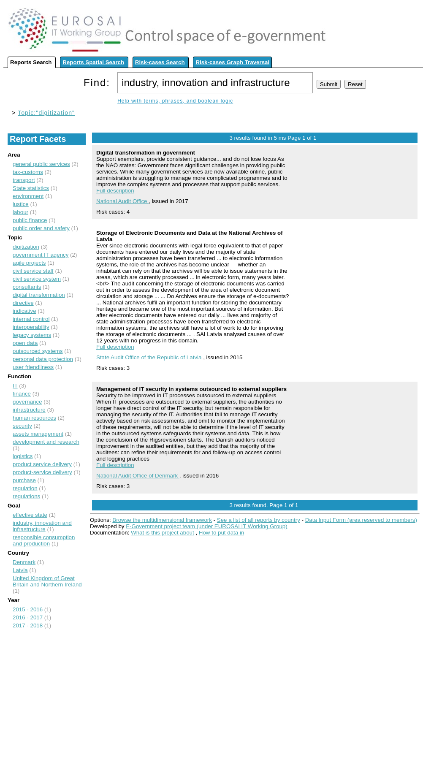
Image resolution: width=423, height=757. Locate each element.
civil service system (37, 279)
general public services (41, 164)
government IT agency (40, 255)
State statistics (31, 188)
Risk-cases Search (160, 62)
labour (20, 212)
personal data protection (43, 359)
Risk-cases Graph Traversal (232, 62)
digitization (26, 247)
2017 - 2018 (28, 625)
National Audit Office (122, 201)
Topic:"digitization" (46, 112)
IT (15, 386)
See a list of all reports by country (258, 520)
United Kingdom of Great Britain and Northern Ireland (47, 581)
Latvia (20, 570)
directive (23, 303)
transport (24, 180)
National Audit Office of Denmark (137, 475)
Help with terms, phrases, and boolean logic (175, 101)
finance (22, 394)
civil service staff (33, 271)
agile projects (29, 263)
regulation (25, 488)
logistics (23, 456)
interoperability (31, 327)
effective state (30, 515)
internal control (31, 319)
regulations (26, 496)
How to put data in (221, 532)
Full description (115, 190)
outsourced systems (38, 351)
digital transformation (39, 295)
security (22, 426)
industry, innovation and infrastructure (42, 526)
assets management (38, 434)
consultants (27, 287)
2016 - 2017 (28, 617)
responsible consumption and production (44, 540)
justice (21, 204)
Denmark (24, 562)
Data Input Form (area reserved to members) (361, 520)
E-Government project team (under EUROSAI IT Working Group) (206, 526)
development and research (46, 442)
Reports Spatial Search (93, 62)
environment (28, 196)
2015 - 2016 (28, 609)
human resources (34, 418)
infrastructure (29, 410)
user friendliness (33, 367)
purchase (24, 480)
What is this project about (162, 532)
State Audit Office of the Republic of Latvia (149, 357)
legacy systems (32, 335)
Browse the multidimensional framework (162, 520)
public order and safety (41, 228)
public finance (30, 220)
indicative (24, 311)
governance (27, 402)
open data (25, 343)
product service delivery (42, 464)
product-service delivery (42, 472)
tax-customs (28, 172)
